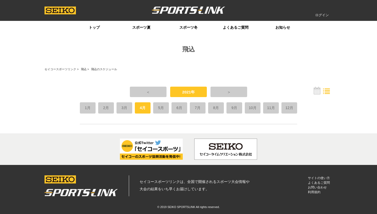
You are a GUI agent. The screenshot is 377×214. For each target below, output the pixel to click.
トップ (94, 27)
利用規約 (314, 192)
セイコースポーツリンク (60, 69)
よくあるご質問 (235, 27)
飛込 (84, 69)
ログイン (322, 15)
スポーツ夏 (141, 27)
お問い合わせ (317, 187)
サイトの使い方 (319, 178)
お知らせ (282, 27)
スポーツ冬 (188, 27)
